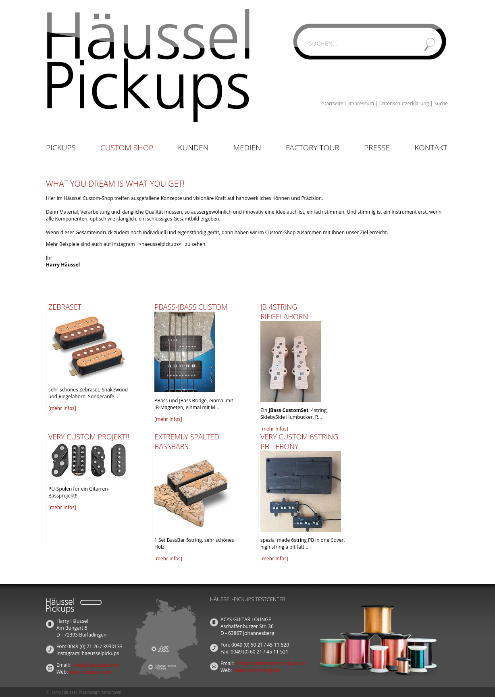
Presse (377, 147)
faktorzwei (111, 692)
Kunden (193, 147)
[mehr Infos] (62, 408)
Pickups (61, 147)
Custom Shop (126, 147)
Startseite (332, 103)
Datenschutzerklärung (404, 103)
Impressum (361, 103)
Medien (247, 147)
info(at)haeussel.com (94, 665)
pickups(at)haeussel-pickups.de (270, 663)
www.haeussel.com (90, 671)
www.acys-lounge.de (257, 670)
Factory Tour (312, 147)
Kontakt (430, 147)
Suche (441, 103)
